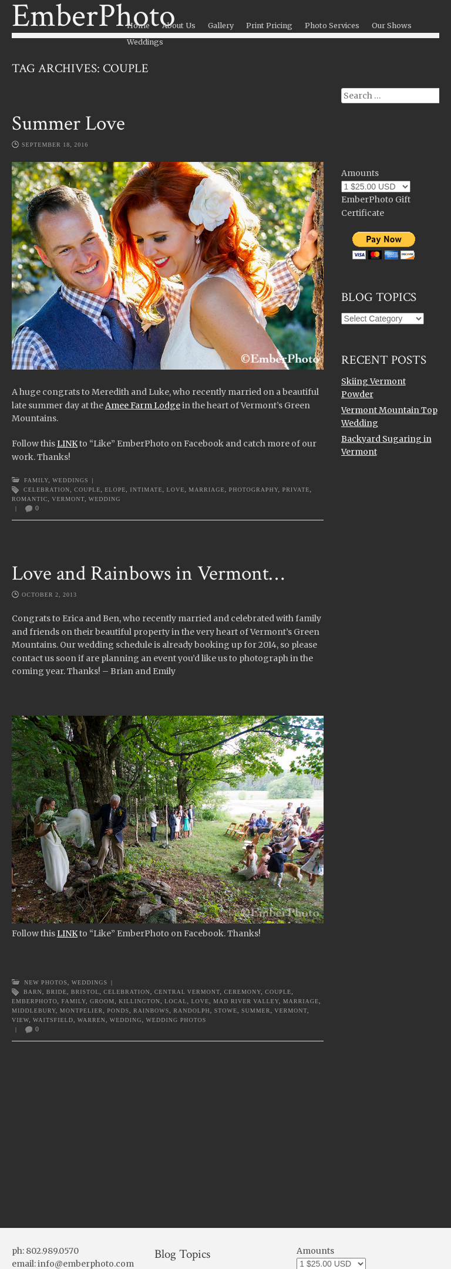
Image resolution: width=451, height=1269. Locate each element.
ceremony (242, 992)
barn (32, 992)
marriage (206, 489)
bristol (85, 992)
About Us (179, 25)
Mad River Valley (246, 1001)
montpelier (81, 1010)
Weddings (145, 42)
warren (92, 1020)
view (20, 1020)
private (296, 489)
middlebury (34, 1010)
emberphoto (35, 1001)
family (74, 1001)
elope (115, 489)
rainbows (151, 1010)
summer (255, 1010)
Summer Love (68, 123)
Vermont (68, 499)
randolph (191, 1010)
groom (102, 1001)
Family (36, 480)
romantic (30, 499)
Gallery (221, 25)
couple (87, 489)
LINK (67, 443)
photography (253, 489)
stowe (225, 1010)
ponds (118, 1010)
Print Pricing (269, 25)
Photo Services (332, 25)
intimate (146, 489)
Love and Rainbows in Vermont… (148, 573)
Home (138, 25)
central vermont (187, 992)
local (175, 1001)
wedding (105, 499)
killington (139, 1001)
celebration (46, 489)
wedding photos (176, 1020)
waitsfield (53, 1020)
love (176, 489)
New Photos (46, 982)
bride (56, 992)
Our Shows (392, 25)
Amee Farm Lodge (142, 405)
